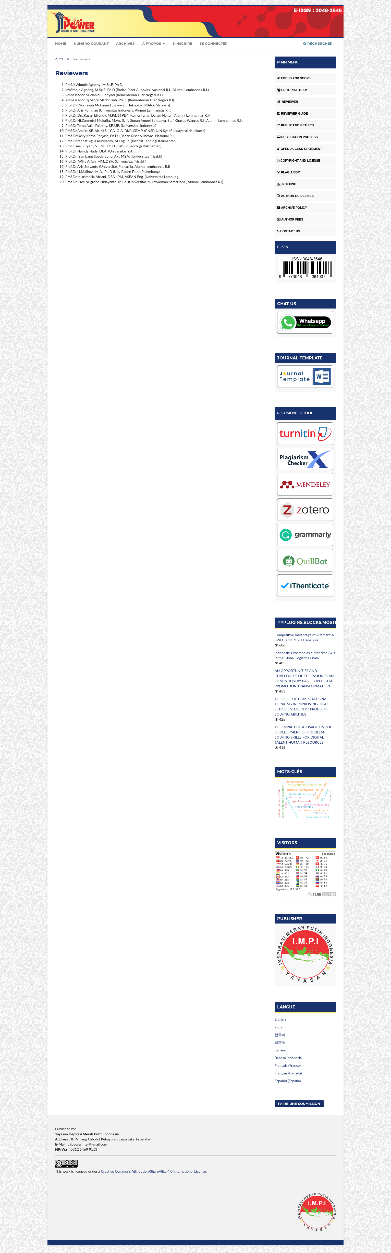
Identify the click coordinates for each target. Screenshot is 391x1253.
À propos (152, 43)
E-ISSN (282, 247)
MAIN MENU (288, 62)
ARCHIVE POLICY (292, 208)
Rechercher (318, 43)
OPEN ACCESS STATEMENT (299, 149)
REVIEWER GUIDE (292, 113)
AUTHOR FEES (290, 219)
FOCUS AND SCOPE (294, 78)
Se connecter (214, 43)
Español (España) (288, 1081)
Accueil (62, 59)
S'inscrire (182, 43)
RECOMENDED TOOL (295, 413)
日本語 (280, 1042)
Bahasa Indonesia (288, 1058)
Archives (125, 43)
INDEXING (286, 184)
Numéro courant (91, 43)
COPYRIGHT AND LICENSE (298, 160)
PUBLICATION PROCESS (297, 137)
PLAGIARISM (288, 172)
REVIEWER (287, 102)
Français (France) (288, 1065)
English (280, 1019)
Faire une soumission (299, 1104)
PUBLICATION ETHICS (295, 125)
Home (60, 43)
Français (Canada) (288, 1073)
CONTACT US (288, 231)
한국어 (280, 1034)
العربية (280, 1027)
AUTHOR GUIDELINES (295, 196)
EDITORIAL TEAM (292, 90)
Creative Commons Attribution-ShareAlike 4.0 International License (153, 1171)
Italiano (280, 1050)
